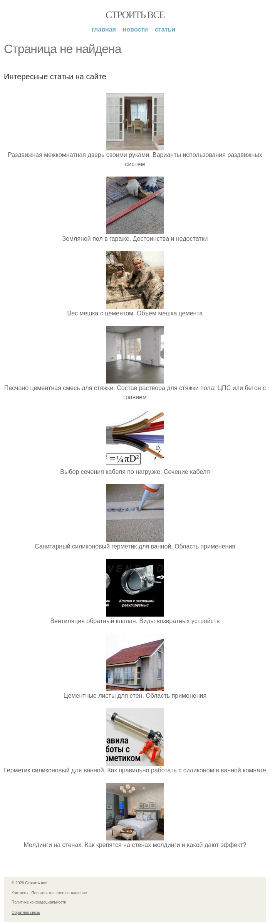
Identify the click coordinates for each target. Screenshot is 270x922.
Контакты (20, 893)
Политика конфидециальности (39, 902)
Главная (104, 29)
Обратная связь (26, 912)
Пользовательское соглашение (59, 893)
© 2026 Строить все (29, 883)
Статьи (165, 29)
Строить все (135, 14)
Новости (135, 29)
